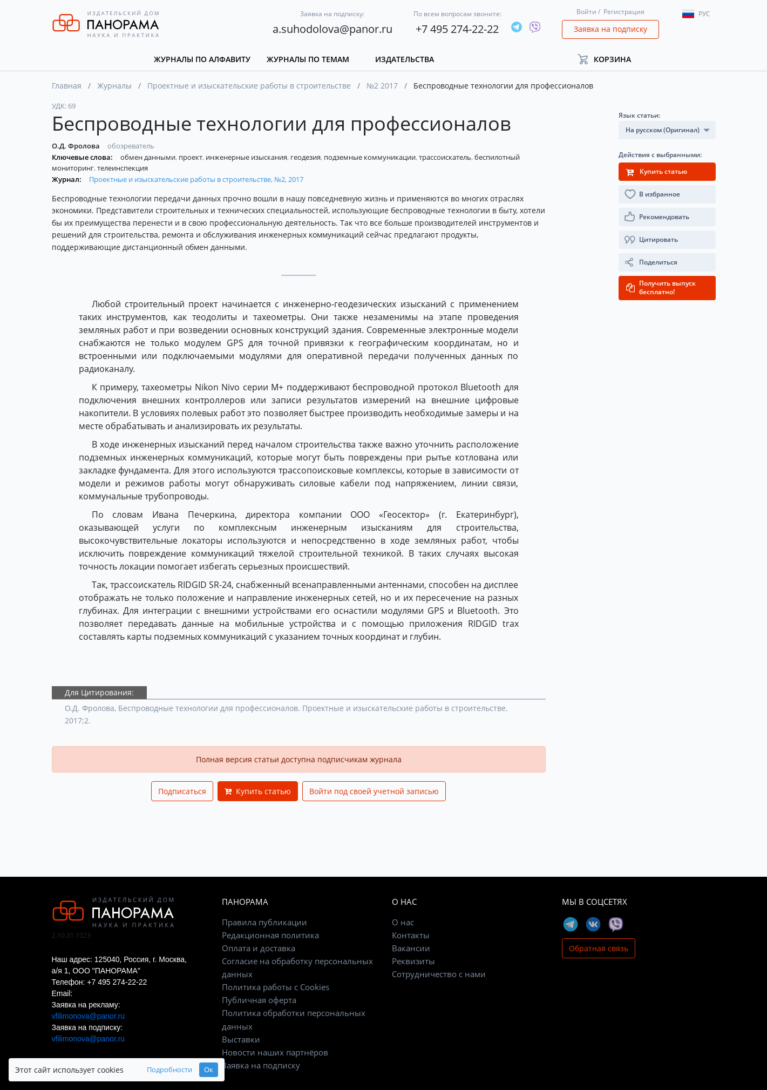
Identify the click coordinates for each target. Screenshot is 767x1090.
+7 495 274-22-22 (457, 29)
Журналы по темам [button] (308, 59)
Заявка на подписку (610, 29)
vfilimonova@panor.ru (88, 1016)
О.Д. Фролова (76, 146)
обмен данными (148, 157)
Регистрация (623, 11)
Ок (208, 1069)
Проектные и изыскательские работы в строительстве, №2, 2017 (196, 179)
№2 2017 (382, 85)
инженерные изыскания (247, 157)
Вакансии (411, 948)
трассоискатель (446, 157)
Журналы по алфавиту (202, 59)
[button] (609, 59)
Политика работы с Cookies (275, 986)
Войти (586, 11)
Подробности (169, 1069)
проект (191, 157)
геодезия (306, 157)
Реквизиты (413, 961)
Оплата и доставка (258, 948)
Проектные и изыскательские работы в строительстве (249, 85)
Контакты (411, 935)
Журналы (114, 85)
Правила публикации (264, 922)
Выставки (241, 1039)
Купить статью (258, 791)
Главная (67, 85)
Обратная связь (598, 948)
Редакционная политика (270, 935)
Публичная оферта (259, 999)
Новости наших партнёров (275, 1052)
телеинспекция (122, 168)
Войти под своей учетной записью (374, 791)
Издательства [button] (404, 59)
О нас (403, 922)
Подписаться (182, 791)
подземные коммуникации (370, 157)
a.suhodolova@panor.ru (332, 29)
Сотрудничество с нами (439, 974)
